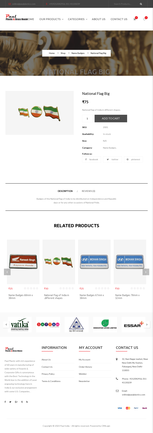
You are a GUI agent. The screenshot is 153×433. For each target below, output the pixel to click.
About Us (98, 19)
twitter (112, 159)
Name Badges (78, 53)
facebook (91, 159)
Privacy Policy (48, 374)
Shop (63, 53)
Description (65, 191)
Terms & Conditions (51, 381)
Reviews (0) (88, 191)
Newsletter (84, 381)
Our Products (50, 19)
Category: (87, 147)
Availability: (88, 134)
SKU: (84, 127)
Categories (76, 19)
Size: (84, 141)
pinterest (133, 159)
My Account (84, 359)
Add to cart (111, 118)
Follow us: (87, 153)
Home (30, 19)
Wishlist (83, 374)
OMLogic (106, 426)
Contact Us (119, 19)
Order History (85, 367)
